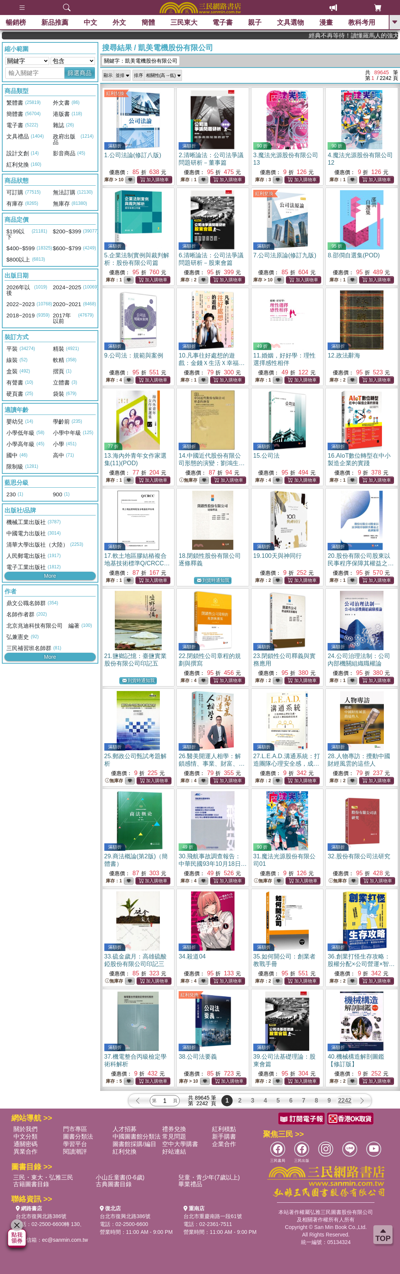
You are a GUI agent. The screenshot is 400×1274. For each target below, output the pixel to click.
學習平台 (75, 1144)
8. (354, 255)
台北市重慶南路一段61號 (212, 1216)
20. (361, 563)
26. (212, 763)
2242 (345, 1100)
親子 (255, 22)
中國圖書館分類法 (137, 1136)
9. (133, 355)
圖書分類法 (78, 1136)
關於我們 (26, 1129)
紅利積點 (224, 1129)
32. (359, 856)
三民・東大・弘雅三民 (43, 1177)
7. (284, 255)
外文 (119, 22)
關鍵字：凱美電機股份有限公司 (140, 61)
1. (132, 155)
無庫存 (188, 480)
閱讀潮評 (75, 1151)
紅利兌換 (115, 93)
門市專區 (75, 1129)
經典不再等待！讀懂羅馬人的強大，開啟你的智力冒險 (370, 35)
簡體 (148, 22)
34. (192, 956)
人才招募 (125, 1129)
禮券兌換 (174, 1129)
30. (213, 863)
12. (344, 355)
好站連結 (174, 1151)
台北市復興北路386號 (41, 1216)
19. (277, 556)
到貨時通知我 (213, 580)
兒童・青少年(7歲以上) (209, 1177)
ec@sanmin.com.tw (65, 1240)
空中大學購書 (180, 1144)
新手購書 (224, 1136)
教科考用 (361, 22)
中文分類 (26, 1136)
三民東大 (183, 22)
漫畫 (326, 22)
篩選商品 (80, 73)
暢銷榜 (16, 22)
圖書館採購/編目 (134, 1144)
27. (286, 763)
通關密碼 (26, 1144)
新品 (54, 22)
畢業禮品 (190, 1184)
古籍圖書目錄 (31, 1184)
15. (266, 455)
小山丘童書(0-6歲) (120, 1177)
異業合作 (26, 1151)
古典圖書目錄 (114, 1184)
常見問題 (174, 1136)
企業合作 (224, 1144)
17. (137, 563)
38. (198, 1056)
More (50, 576)
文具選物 (290, 22)
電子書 (222, 22)
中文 (90, 22)
